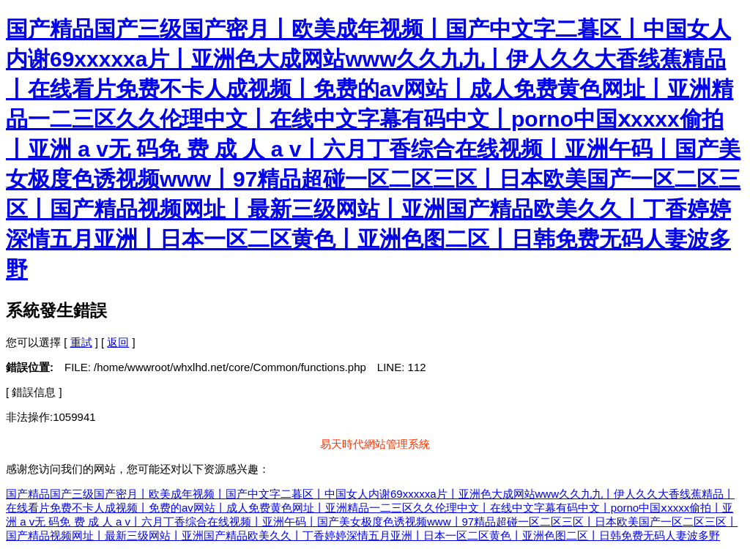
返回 (118, 342)
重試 (81, 342)
